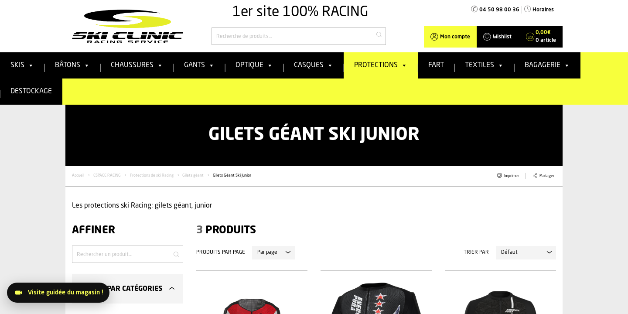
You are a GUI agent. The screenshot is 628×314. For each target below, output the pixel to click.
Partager (546, 176)
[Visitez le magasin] (58, 293)
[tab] (127, 288)
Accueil (78, 175)
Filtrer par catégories (120, 289)
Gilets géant (193, 175)
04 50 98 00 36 (499, 10)
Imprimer (511, 176)
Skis (22, 65)
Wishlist (502, 37)
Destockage (31, 91)
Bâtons (72, 65)
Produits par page (220, 252)
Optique (254, 65)
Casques (313, 65)
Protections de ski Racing (152, 175)
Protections (380, 65)
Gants (199, 65)
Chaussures (137, 65)
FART (436, 65)
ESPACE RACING (107, 175)
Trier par (476, 252)
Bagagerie (547, 65)
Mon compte (455, 37)
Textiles (484, 65)
